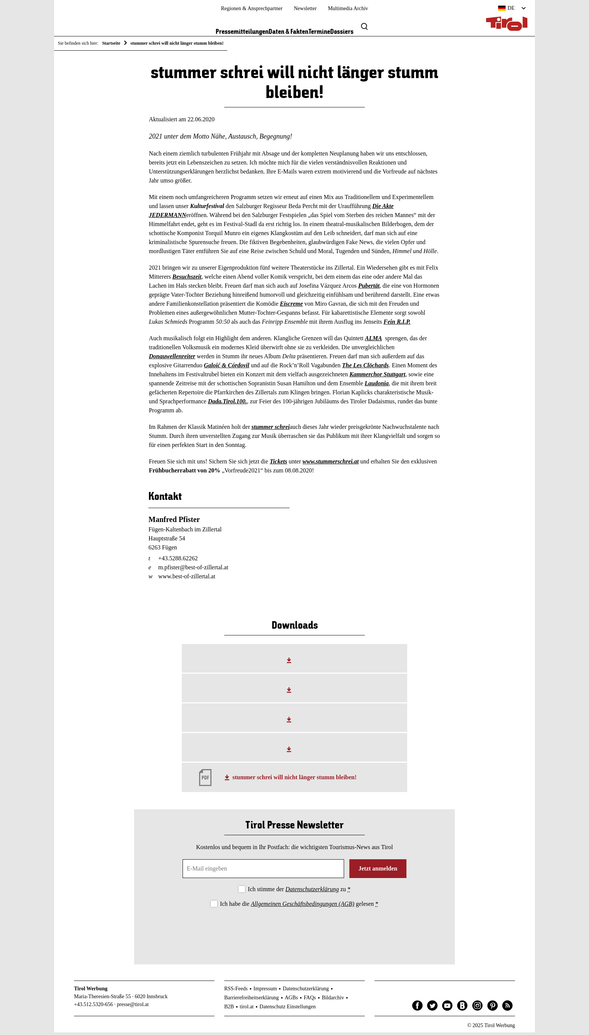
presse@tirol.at (133, 1007)
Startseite (111, 43)
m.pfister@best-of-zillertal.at (193, 570)
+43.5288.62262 (178, 561)
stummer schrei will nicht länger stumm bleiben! (295, 780)
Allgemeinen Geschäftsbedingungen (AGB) (302, 907)
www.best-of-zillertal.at (186, 579)
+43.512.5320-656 (93, 1007)
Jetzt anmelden (377, 871)
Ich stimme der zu (299, 892)
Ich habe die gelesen (299, 907)
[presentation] (294, 932)
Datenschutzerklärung (312, 892)
